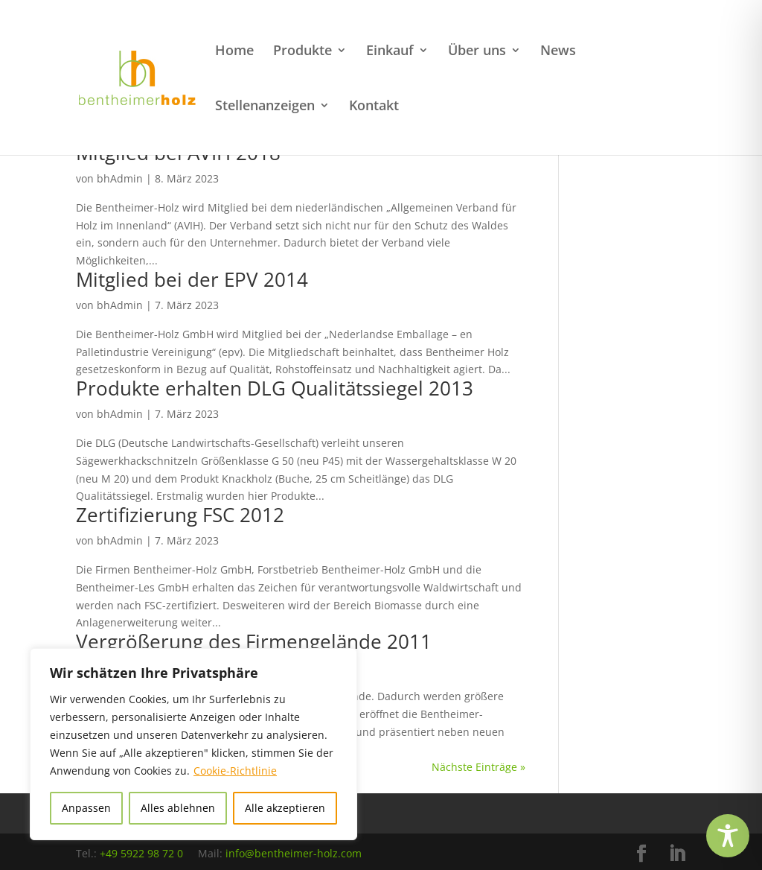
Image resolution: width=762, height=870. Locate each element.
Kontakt (374, 107)
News (558, 52)
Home (234, 52)
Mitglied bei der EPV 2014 (192, 279)
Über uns (477, 52)
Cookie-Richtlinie (235, 770)
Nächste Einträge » (478, 767)
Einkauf (390, 52)
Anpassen (86, 808)
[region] (193, 744)
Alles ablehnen (178, 808)
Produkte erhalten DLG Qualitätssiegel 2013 (274, 388)
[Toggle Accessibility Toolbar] (728, 836)
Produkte (302, 52)
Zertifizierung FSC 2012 (180, 514)
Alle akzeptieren (285, 808)
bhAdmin (120, 178)
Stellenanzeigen (265, 107)
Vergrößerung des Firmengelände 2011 (254, 641)
